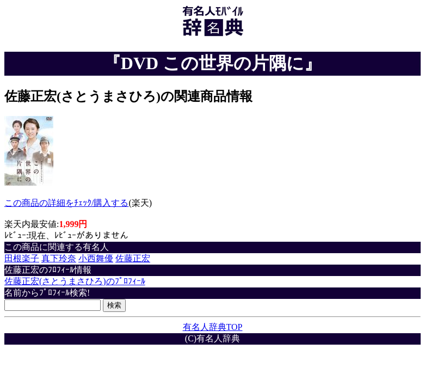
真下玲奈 (58, 258)
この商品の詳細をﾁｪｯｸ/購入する (66, 202)
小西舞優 (95, 258)
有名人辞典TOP (213, 327)
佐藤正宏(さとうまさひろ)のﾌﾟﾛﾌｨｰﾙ (74, 281)
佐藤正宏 (132, 258)
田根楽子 (21, 258)
